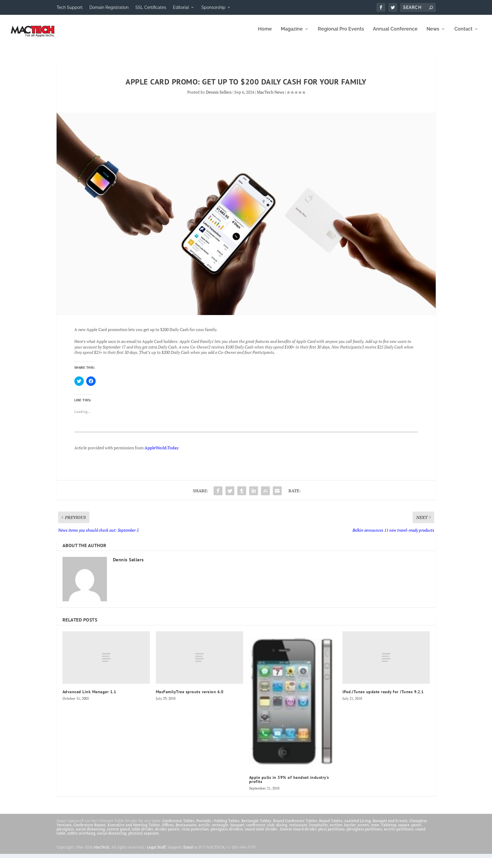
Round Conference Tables (295, 824)
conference (255, 829)
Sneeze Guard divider (298, 833)
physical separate (143, 837)
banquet (237, 829)
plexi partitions (331, 833)
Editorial (181, 7)
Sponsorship (213, 7)
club (270, 829)
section (336, 829)
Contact (463, 33)
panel (416, 829)
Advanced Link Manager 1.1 (89, 696)
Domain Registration (109, 7)
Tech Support (70, 7)
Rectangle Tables (256, 824)
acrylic (204, 829)
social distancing (90, 833)
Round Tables (330, 824)
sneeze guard (118, 833)
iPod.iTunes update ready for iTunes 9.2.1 (383, 696)
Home (265, 33)
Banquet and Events (390, 824)
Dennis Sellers (219, 96)
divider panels (167, 833)
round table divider (261, 833)
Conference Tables (178, 824)
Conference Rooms (89, 829)
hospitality (318, 829)
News (433, 33)
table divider (142, 833)
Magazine (292, 33)
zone (375, 829)
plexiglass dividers (227, 833)
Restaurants (186, 829)
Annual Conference (395, 33)
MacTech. (102, 851)
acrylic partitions (399, 833)
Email (188, 851)
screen (363, 829)
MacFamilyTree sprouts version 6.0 (190, 696)
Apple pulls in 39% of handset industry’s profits (289, 783)
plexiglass (65, 833)
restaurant (298, 829)
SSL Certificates (150, 7)
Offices (168, 829)
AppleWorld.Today (162, 452)
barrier (350, 829)
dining (281, 829)
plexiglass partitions (364, 833)
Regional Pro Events (341, 33)
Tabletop (388, 829)
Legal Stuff (156, 851)
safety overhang (81, 837)
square (404, 829)
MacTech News (270, 96)
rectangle (220, 829)
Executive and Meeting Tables (134, 829)
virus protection (195, 833)
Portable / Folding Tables (218, 824)
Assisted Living (357, 824)
